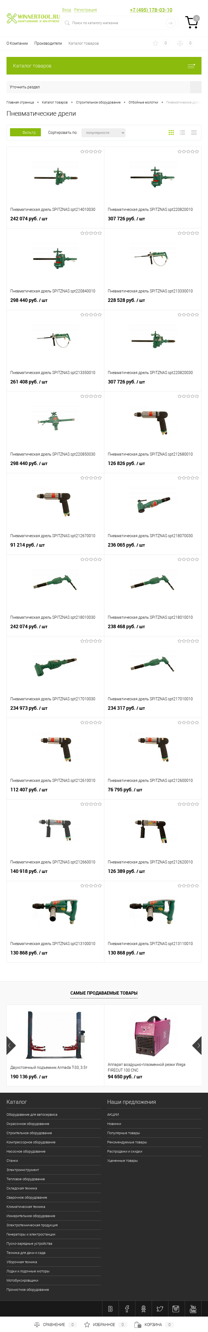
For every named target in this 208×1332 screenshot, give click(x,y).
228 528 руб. (153, 302)
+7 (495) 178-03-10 (151, 10)
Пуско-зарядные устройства (29, 1243)
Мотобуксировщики (22, 1280)
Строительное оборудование (29, 1133)
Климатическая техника (25, 1207)
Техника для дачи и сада (26, 1253)
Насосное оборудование (26, 1151)
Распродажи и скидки (124, 1151)
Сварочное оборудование (26, 1197)
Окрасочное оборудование (27, 1124)
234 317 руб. (153, 710)
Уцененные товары (122, 1161)
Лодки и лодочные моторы (28, 1271)
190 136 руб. (28, 1077)
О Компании (17, 43)
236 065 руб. (153, 547)
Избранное (105, 1325)
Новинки (114, 1124)
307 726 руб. (153, 221)
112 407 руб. (55, 792)
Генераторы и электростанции (30, 1234)
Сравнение (55, 1325)
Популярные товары (123, 1133)
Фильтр (25, 132)
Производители (48, 43)
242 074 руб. (55, 221)
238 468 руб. (153, 629)
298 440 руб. (55, 302)
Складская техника (21, 1188)
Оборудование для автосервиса (31, 1114)
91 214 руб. (55, 547)
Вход (66, 10)
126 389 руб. (153, 873)
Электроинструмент (22, 1170)
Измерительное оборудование (30, 1216)
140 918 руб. (55, 873)
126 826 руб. (153, 465)
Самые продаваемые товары (104, 993)
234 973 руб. (55, 710)
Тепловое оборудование (25, 1179)
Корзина (154, 1325)
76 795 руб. (153, 792)
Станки (12, 1161)
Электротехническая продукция (32, 1225)
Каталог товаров (84, 43)
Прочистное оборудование (27, 1290)
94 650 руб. (125, 1077)
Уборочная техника (21, 1262)
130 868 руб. (55, 955)
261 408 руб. (55, 384)
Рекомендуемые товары (127, 1142)
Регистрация (85, 10)
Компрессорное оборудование (31, 1142)
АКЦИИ (113, 1114)
